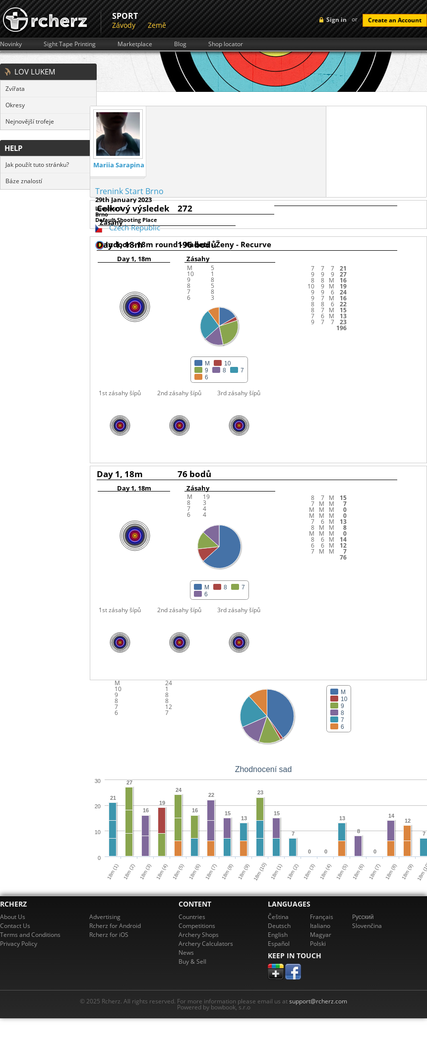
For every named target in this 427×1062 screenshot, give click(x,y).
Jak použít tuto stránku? (37, 164)
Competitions (197, 925)
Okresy (15, 105)
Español (279, 943)
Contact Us (15, 925)
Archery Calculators (206, 943)
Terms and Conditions (30, 934)
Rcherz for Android (115, 925)
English (278, 934)
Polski (318, 943)
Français (321, 917)
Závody (123, 25)
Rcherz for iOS (108, 934)
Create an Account (395, 20)
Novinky (11, 44)
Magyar (320, 934)
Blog (180, 44)
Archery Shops (199, 934)
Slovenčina (367, 925)
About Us (12, 917)
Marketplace (135, 44)
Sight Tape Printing (70, 44)
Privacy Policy (18, 943)
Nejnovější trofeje (29, 121)
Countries (192, 917)
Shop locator (225, 44)
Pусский (363, 917)
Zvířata (15, 88)
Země (157, 25)
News (186, 952)
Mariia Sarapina (118, 165)
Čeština (278, 917)
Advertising (105, 917)
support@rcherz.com (318, 1001)
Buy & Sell (192, 961)
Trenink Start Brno (129, 191)
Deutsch (279, 925)
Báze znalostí (23, 181)
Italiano (320, 925)
